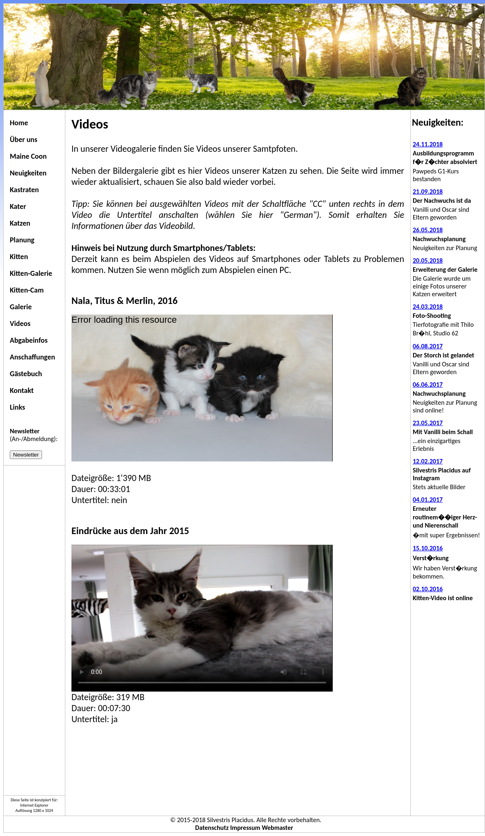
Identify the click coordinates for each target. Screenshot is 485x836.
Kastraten (24, 189)
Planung (22, 239)
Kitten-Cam (27, 290)
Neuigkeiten (28, 173)
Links (17, 407)
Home (19, 122)
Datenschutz (212, 828)
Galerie (21, 306)
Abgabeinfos (29, 340)
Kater (18, 206)
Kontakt (21, 390)
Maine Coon (28, 156)
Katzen (20, 223)
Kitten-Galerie (31, 273)
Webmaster (277, 828)
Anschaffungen (32, 357)
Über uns (23, 139)
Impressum (245, 828)
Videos (20, 323)
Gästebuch (26, 373)
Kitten (19, 256)
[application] (202, 388)
